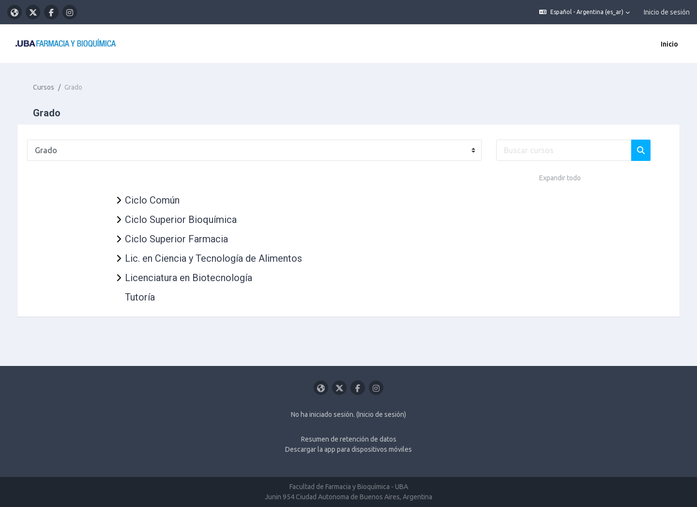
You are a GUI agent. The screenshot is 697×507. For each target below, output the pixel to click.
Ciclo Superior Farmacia (176, 239)
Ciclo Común (152, 200)
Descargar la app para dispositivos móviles (348, 449)
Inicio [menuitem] (669, 44)
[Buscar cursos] (573, 150)
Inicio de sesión (667, 12)
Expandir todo (560, 178)
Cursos (53, 87)
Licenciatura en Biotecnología (188, 278)
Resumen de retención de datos (348, 439)
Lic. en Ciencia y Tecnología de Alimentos (213, 258)
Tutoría (140, 297)
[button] (584, 12)
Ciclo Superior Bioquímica (181, 219)
